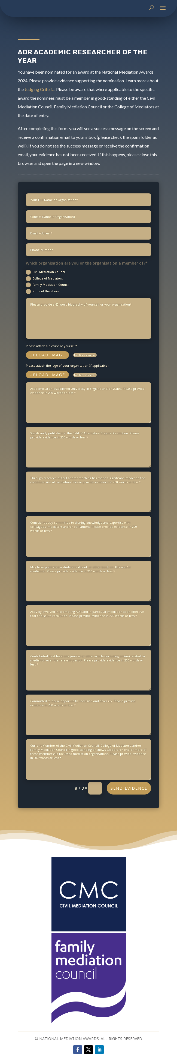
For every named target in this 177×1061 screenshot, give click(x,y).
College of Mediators (44, 308)
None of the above (43, 320)
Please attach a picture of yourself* (51, 375)
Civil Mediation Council (46, 301)
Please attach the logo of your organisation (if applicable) (67, 395)
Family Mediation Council (47, 314)
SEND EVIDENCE (129, 817)
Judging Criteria (39, 89)
